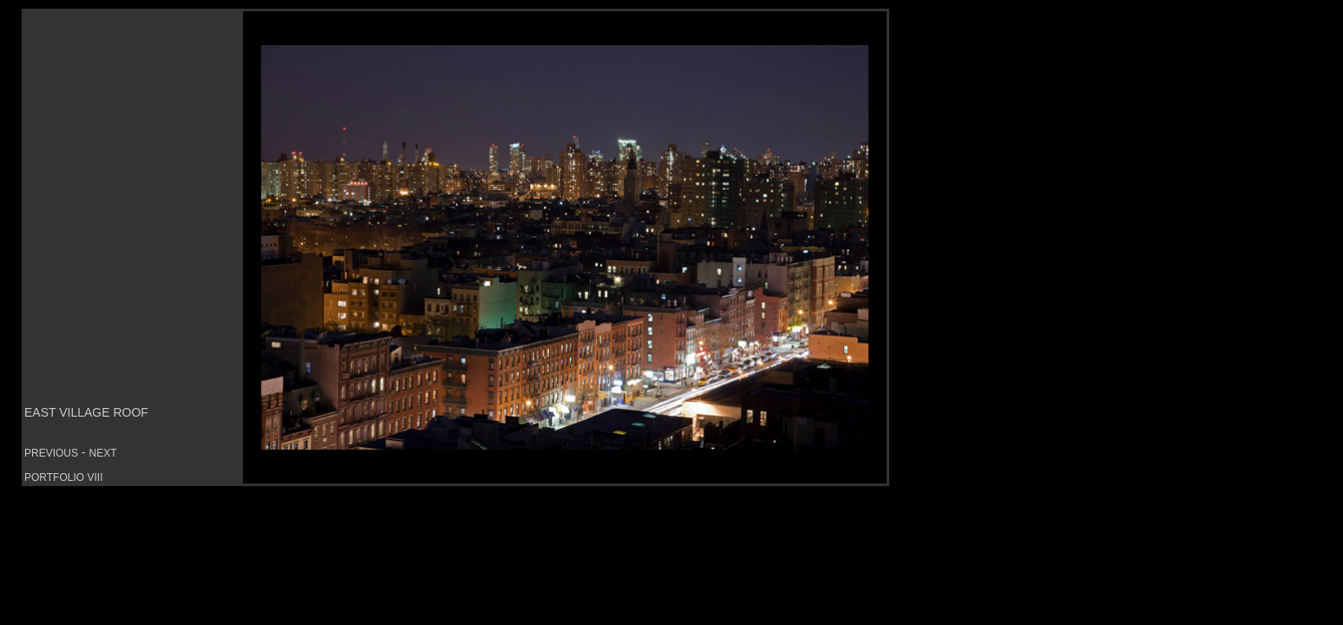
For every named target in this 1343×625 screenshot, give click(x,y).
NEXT (102, 453)
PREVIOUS (51, 453)
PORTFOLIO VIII (63, 477)
